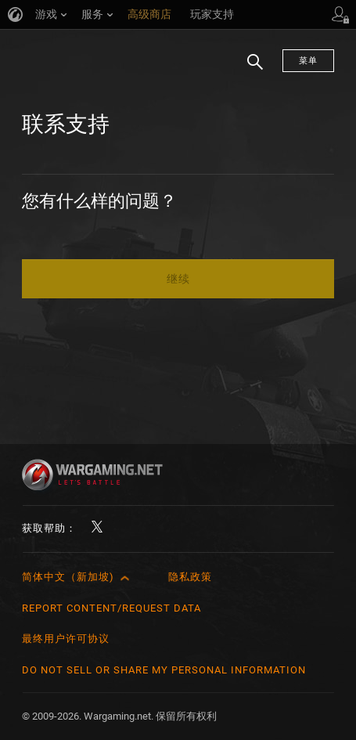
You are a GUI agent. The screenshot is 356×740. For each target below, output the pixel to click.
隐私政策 (190, 577)
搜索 (249, 69)
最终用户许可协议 (66, 638)
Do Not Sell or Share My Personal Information (164, 670)
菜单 (308, 61)
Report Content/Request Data (111, 608)
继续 (178, 279)
